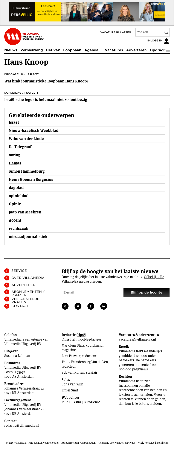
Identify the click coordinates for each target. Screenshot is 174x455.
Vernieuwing (31, 50)
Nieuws (10, 50)
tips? (81, 335)
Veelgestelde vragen (25, 300)
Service (19, 271)
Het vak (53, 50)
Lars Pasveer (71, 356)
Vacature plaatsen (115, 32)
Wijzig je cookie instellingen (152, 442)
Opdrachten (160, 50)
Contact (19, 306)
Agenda (91, 50)
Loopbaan (72, 50)
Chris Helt (69, 339)
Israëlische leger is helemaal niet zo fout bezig (45, 99)
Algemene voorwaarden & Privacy (116, 442)
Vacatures (114, 50)
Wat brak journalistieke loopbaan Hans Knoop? (46, 81)
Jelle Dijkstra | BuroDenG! (81, 402)
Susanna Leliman (17, 355)
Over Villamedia (27, 278)
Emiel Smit (70, 390)
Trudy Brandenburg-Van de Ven (85, 362)
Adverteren (136, 50)
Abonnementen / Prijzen (27, 293)
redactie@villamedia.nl (21, 425)
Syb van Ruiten (73, 372)
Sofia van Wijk (72, 384)
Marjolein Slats (73, 345)
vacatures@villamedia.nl (137, 339)
